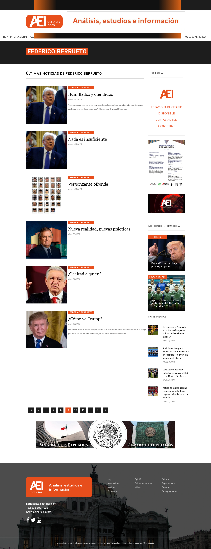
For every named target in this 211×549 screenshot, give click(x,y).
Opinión (138, 479)
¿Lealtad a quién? (84, 274)
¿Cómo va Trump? (85, 319)
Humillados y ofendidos (90, 94)
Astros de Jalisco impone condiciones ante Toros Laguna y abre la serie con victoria (175, 392)
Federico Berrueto (57, 51)
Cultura (165, 479)
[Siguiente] (98, 410)
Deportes (166, 487)
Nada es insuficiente (87, 139)
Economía (112, 491)
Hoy (6, 36)
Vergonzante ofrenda (88, 184)
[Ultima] (105, 410)
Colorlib (151, 543)
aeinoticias (101, 543)
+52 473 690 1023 (37, 508)
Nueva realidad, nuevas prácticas (99, 229)
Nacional (112, 487)
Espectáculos (168, 483)
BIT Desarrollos (114, 543)
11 (83, 410)
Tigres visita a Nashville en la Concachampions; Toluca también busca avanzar (174, 332)
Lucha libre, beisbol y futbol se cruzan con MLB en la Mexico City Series (175, 372)
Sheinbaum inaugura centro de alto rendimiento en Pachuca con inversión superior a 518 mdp (176, 353)
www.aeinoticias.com (38, 512)
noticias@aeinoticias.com (41, 503)
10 (75, 410)
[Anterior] (38, 410)
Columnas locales (143, 483)
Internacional (18, 36)
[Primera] (31, 410)
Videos (138, 487)
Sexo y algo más (169, 491)
